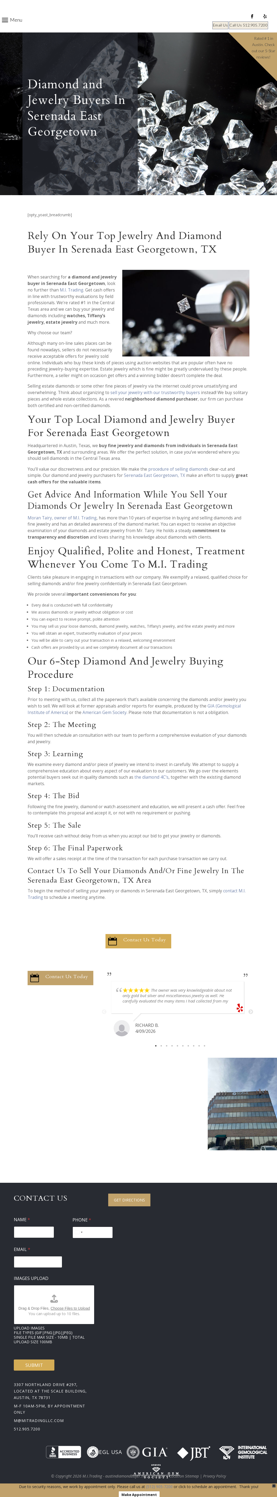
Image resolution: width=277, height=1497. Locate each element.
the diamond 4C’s (151, 777)
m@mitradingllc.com (39, 1420)
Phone (81, 1220)
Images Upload (31, 1278)
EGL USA (104, 1452)
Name (22, 1219)
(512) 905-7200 (159, 1486)
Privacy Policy (214, 1476)
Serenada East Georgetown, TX (154, 475)
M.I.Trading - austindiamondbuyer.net (115, 1476)
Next (250, 1012)
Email (22, 1249)
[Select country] (78, 1232)
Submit (34, 1365)
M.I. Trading (71, 290)
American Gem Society (105, 712)
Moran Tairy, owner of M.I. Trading (62, 518)
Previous (104, 1012)
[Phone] (92, 1232)
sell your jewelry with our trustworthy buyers (155, 392)
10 (204, 1046)
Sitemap (158, 1476)
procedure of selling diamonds (178, 469)
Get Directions (129, 1200)
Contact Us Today (144, 939)
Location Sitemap (184, 1476)
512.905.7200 (27, 1429)
